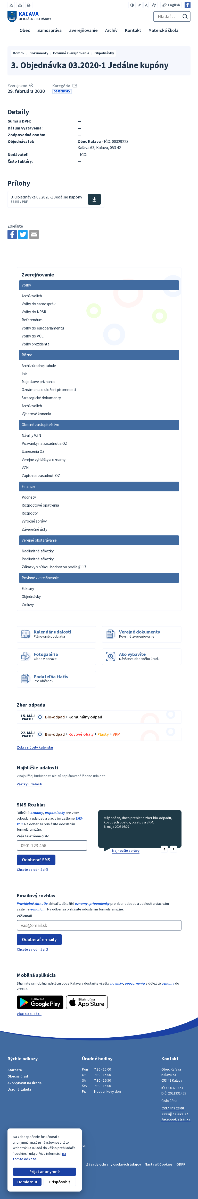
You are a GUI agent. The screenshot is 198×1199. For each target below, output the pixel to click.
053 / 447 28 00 (172, 1108)
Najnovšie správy (125, 850)
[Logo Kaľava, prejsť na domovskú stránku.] (29, 16)
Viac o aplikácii (29, 1013)
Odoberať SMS (36, 860)
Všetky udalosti (29, 784)
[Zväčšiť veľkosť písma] (154, 5)
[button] (164, 849)
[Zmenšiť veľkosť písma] (140, 5)
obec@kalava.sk (174, 1113)
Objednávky (62, 91)
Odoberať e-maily (39, 939)
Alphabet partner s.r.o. (68, 1146)
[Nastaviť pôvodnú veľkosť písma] (146, 5)
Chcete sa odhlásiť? (32, 869)
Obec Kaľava (44, 1150)
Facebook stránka (176, 1119)
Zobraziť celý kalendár (35, 747)
